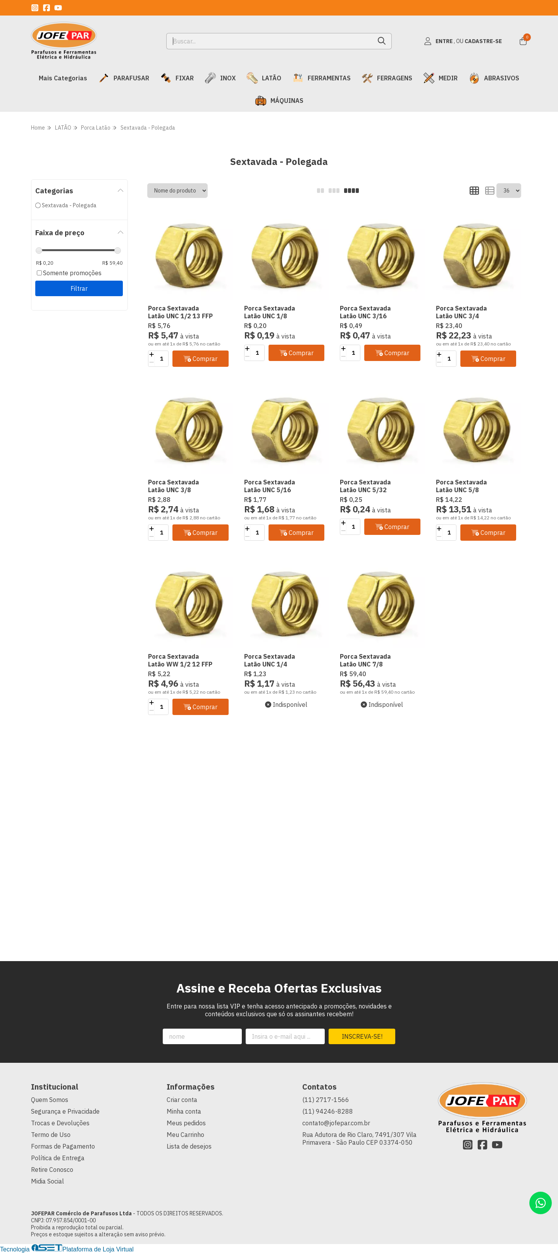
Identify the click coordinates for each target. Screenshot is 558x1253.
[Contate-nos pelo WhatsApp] (540, 1203)
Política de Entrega (57, 1158)
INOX (220, 78)
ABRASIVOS (493, 78)
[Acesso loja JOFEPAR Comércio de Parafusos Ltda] (463, 41)
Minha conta (184, 1111)
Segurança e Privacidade (65, 1111)
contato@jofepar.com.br (336, 1123)
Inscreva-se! (362, 1036)
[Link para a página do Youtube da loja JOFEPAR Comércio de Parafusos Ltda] (58, 8)
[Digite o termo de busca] (269, 41)
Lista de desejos (189, 1146)
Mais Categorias (63, 78)
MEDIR (440, 78)
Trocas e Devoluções (60, 1123)
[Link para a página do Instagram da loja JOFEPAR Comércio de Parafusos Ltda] (35, 8)
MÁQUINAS (279, 100)
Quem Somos (49, 1100)
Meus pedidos (186, 1123)
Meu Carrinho (185, 1134)
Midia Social (47, 1181)
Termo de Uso (51, 1134)
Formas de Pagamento (63, 1146)
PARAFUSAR (123, 78)
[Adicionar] (151, 355)
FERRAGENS (387, 78)
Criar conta (182, 1100)
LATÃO (263, 78)
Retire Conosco (52, 1169)
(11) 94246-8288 (327, 1111)
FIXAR (177, 78)
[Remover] (151, 362)
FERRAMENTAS (321, 78)
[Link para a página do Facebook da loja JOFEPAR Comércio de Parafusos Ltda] (46, 8)
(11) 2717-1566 (325, 1100)
